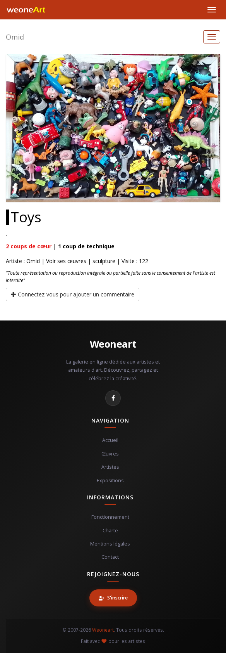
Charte (110, 530)
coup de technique (86, 246)
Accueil (110, 440)
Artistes (110, 467)
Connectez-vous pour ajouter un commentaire (72, 294)
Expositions (110, 480)
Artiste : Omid (23, 261)
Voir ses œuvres (66, 261)
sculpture (103, 261)
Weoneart (113, 343)
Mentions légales (110, 543)
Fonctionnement (110, 517)
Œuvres (110, 453)
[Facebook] (113, 398)
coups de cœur (28, 246)
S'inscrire (113, 597)
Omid (15, 37)
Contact (110, 557)
